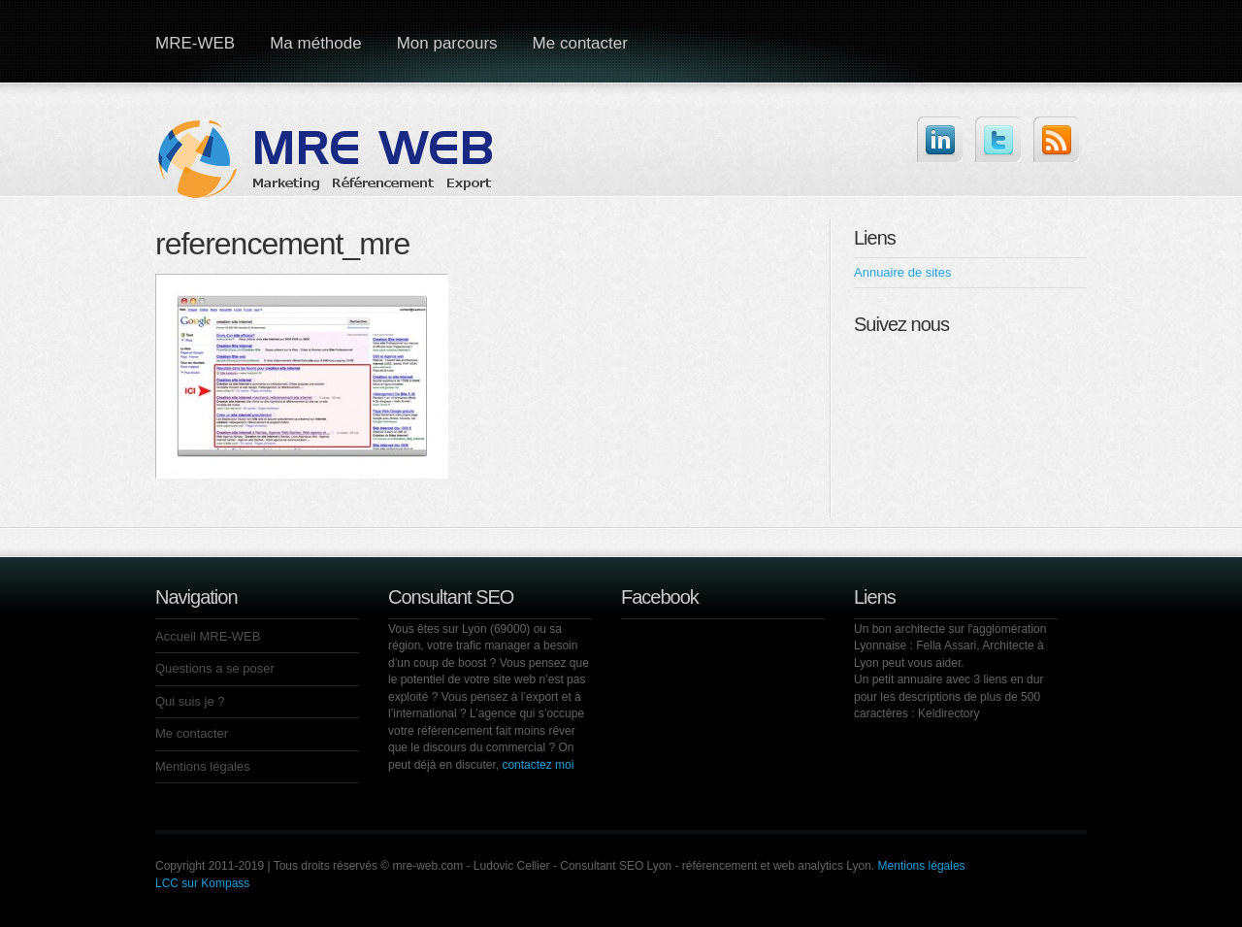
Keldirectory (948, 713)
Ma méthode (316, 43)
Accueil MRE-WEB (207, 636)
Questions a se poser (215, 668)
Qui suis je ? (190, 701)
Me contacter (580, 43)
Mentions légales (202, 766)
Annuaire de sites (902, 272)
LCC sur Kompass (202, 883)
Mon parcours (447, 43)
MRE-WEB (195, 43)
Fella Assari (946, 645)
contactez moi (537, 765)
